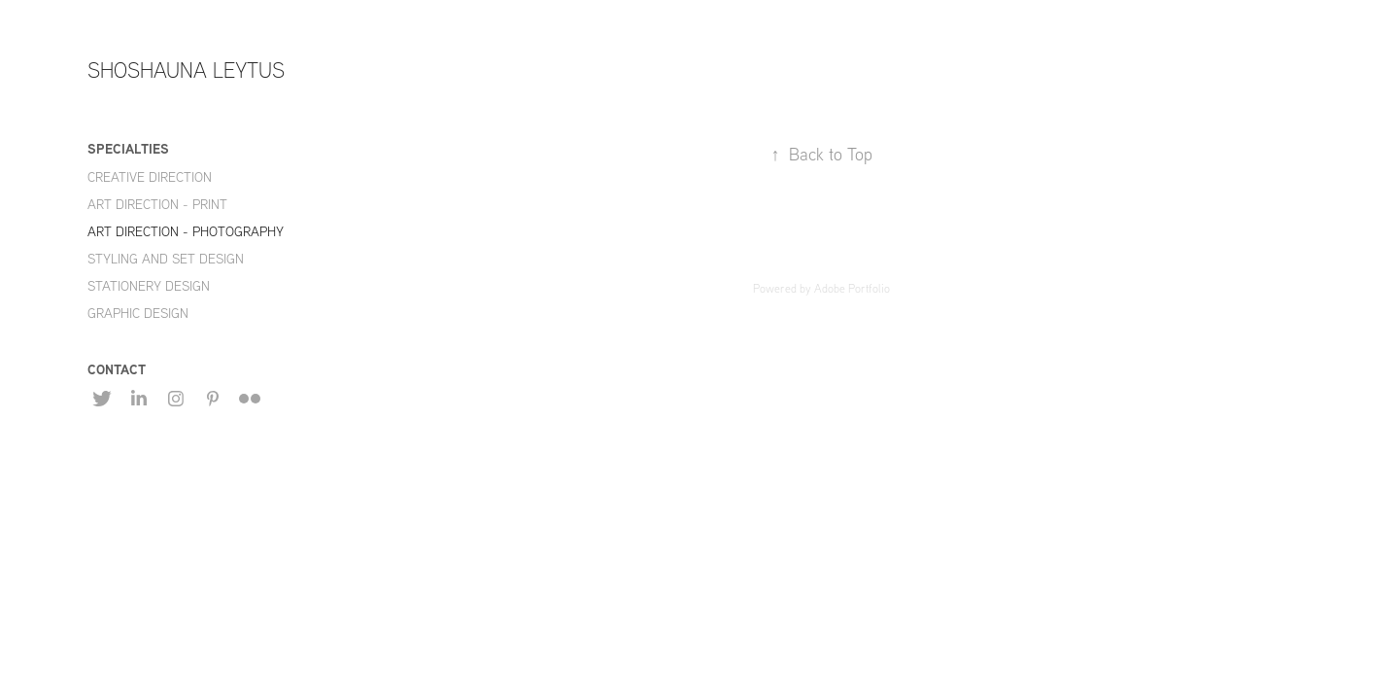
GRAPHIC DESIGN (137, 313)
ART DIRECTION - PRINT (157, 204)
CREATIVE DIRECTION (149, 177)
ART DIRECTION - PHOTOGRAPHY (185, 231)
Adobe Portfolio (852, 288)
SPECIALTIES (128, 148)
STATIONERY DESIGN (148, 286)
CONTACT (116, 369)
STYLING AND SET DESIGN (165, 258)
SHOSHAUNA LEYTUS (186, 69)
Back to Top (821, 154)
